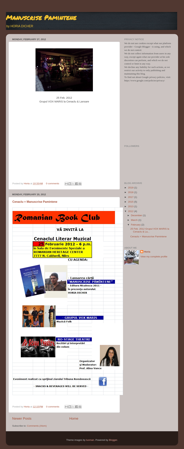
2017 (131, 197)
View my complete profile (153, 256)
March (134, 220)
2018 (131, 192)
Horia (27, 183)
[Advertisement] (148, 117)
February (136, 224)
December (137, 215)
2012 (131, 211)
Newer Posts (21, 418)
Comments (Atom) (37, 425)
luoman (90, 440)
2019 (131, 187)
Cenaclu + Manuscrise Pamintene (34, 201)
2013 (131, 206)
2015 (131, 201)
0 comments (52, 183)
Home (73, 418)
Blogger (113, 440)
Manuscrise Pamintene (41, 17)
